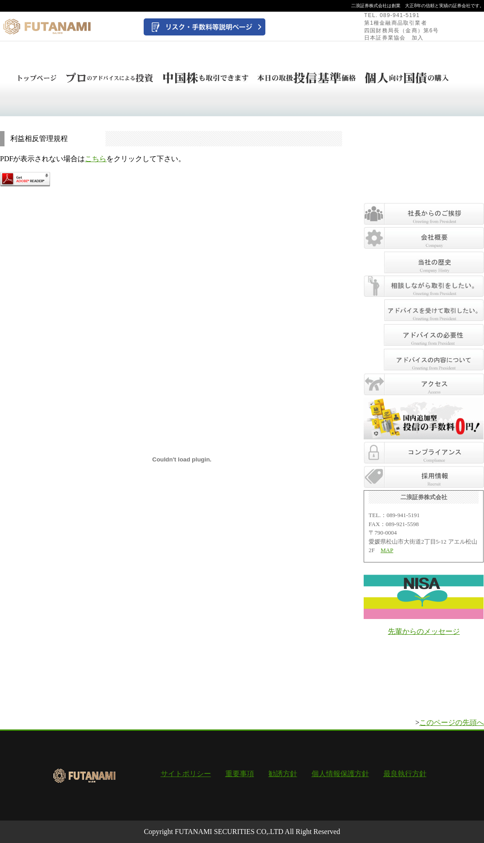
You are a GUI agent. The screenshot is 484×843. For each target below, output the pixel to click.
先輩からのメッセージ (424, 631)
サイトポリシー (186, 773)
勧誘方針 (282, 773)
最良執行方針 (405, 773)
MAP (387, 550)
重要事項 (239, 773)
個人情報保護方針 (340, 773)
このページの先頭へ (451, 722)
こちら (95, 158)
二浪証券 (360, 5)
